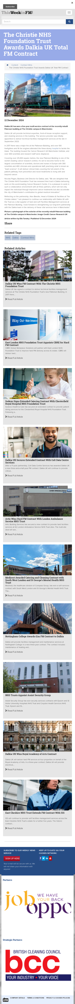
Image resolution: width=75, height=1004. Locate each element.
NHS (8, 237)
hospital (55, 148)
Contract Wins (26, 65)
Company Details (17, 998)
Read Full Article (14, 299)
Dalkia (15, 237)
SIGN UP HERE (12, 858)
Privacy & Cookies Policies (58, 998)
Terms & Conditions (35, 998)
